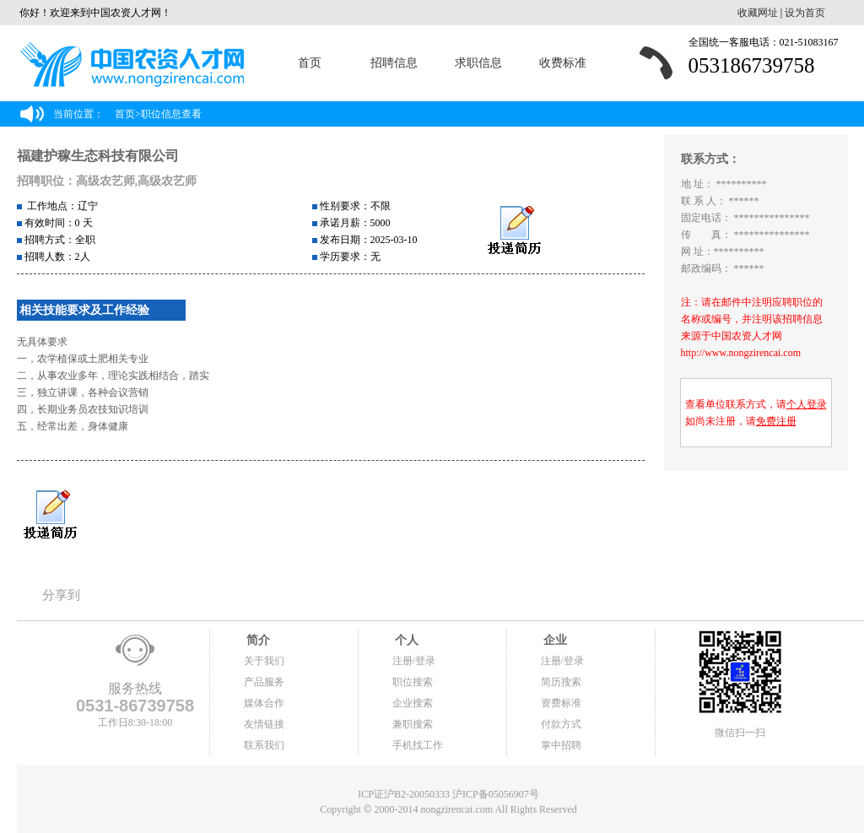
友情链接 (264, 724)
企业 (554, 640)
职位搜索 (412, 682)
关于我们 (264, 661)
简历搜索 (561, 682)
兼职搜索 (412, 724)
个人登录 (806, 404)
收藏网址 (757, 13)
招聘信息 (394, 63)
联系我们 (264, 745)
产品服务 (264, 682)
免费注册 (776, 421)
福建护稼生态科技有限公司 (98, 156)
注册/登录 (413, 661)
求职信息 (478, 63)
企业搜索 (412, 703)
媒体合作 (264, 703)
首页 (309, 63)
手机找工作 (417, 745)
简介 (257, 640)
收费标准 (562, 63)
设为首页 (805, 13)
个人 (405, 640)
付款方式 (561, 724)
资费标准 (561, 703)
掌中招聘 (561, 745)
